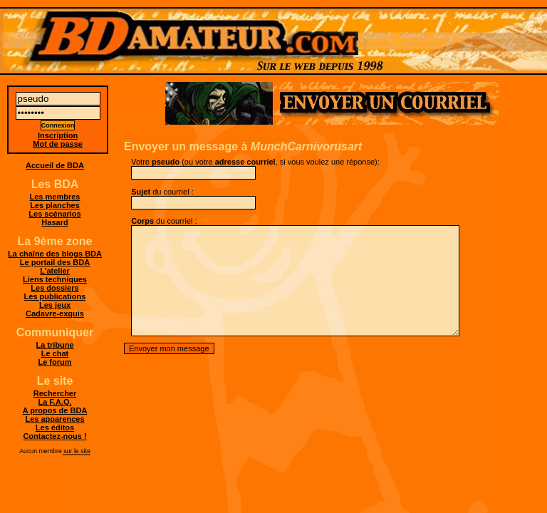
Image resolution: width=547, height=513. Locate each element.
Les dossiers (54, 288)
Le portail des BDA (55, 262)
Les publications (55, 296)
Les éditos (55, 427)
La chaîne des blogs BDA (55, 253)
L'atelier (55, 270)
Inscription (58, 135)
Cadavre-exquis (55, 313)
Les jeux (55, 305)
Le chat (55, 353)
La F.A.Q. (54, 402)
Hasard (54, 222)
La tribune (54, 345)
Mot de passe (58, 144)
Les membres (55, 196)
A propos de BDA (55, 410)
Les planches (55, 205)
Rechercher (55, 393)
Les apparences (54, 419)
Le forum (54, 362)
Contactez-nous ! (54, 436)
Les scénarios (54, 213)
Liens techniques (55, 279)
